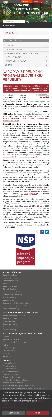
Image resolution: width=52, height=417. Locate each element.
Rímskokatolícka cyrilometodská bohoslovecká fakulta (23, 388)
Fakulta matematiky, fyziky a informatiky (18, 385)
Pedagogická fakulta (10, 374)
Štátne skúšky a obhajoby (12, 294)
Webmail (25, 1)
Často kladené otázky (11, 308)
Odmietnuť (13, 412)
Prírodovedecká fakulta (12, 371)
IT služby (6, 353)
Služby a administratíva (15, 61)
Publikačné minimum (11, 327)
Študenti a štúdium (13, 49)
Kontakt (8, 65)
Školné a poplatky (9, 297)
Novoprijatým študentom (12, 278)
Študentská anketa (10, 300)
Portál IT (37, 1)
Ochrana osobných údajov (13, 292)
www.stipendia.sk (37, 118)
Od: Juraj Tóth (44, 97)
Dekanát (6, 336)
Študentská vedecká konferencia (15, 303)
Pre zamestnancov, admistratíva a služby (22, 334)
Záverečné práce (9, 289)
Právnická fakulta (9, 366)
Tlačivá (5, 345)
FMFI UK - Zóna (10, 33)
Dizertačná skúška (10, 324)
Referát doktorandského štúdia (14, 315)
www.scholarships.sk (11, 120)
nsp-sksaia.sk (42, 189)
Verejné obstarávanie (11, 339)
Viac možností (8, 407)
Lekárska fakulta (9, 363)
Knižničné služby (9, 350)
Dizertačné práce (9, 321)
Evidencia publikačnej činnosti (14, 342)
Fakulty (6, 360)
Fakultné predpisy (9, 348)
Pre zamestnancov (13, 57)
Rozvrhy (6, 283)
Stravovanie (7, 356)
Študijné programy (10, 286)
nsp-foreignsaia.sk (29, 193)
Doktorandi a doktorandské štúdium (21, 53)
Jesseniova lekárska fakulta (13, 382)
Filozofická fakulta (10, 369)
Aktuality (9, 45)
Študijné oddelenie (10, 275)
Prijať (37, 412)
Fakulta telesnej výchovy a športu (15, 380)
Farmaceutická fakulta (11, 377)
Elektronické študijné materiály (14, 306)
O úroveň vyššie (14, 40)
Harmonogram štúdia (11, 280)
